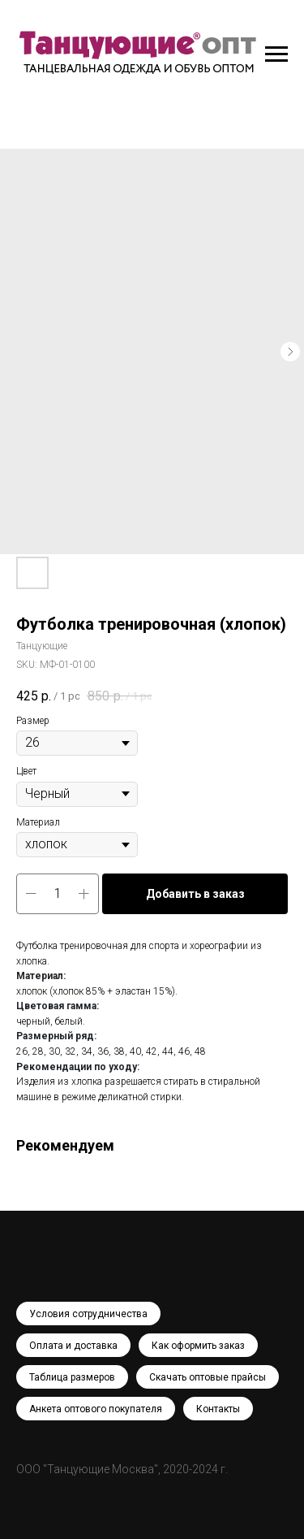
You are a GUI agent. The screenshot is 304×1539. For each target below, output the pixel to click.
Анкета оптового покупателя (95, 1409)
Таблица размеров (72, 1377)
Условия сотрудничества (88, 1314)
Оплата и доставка (73, 1345)
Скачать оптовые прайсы (207, 1377)
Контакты (218, 1409)
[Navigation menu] (276, 54)
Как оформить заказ (198, 1345)
